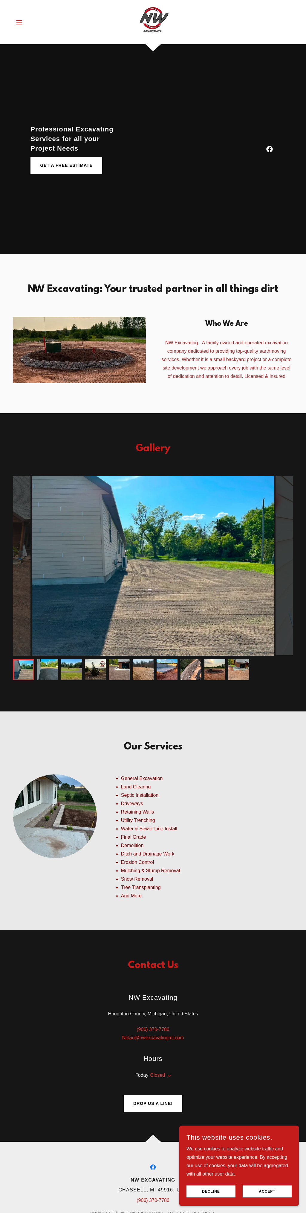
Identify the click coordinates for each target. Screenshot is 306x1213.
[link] (153, 21)
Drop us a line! (153, 1103)
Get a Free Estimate (66, 165)
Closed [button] (157, 1075)
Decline (211, 1191)
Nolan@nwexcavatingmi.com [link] (153, 1037)
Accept (267, 1191)
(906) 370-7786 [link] (153, 1029)
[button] (19, 22)
